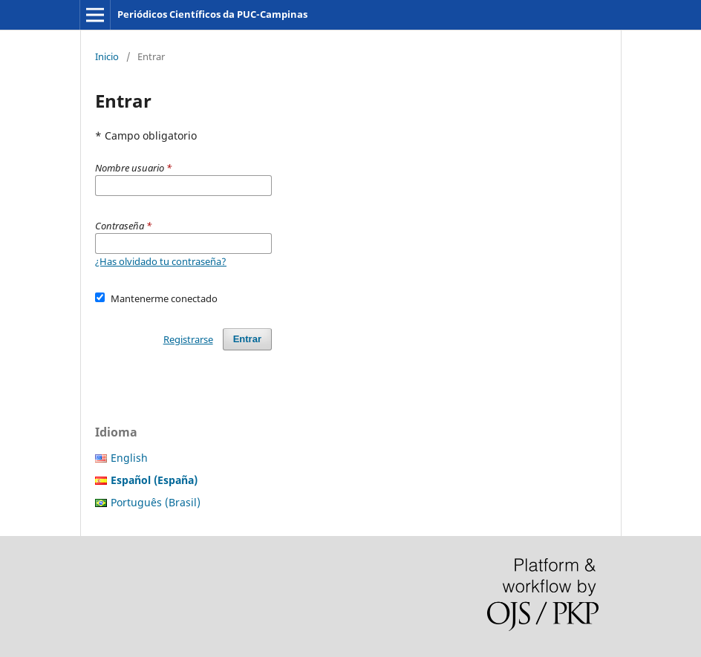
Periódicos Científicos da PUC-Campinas (212, 14)
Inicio (107, 56)
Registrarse (188, 339)
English (129, 458)
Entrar (247, 338)
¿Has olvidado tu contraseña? (160, 261)
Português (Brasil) (155, 502)
